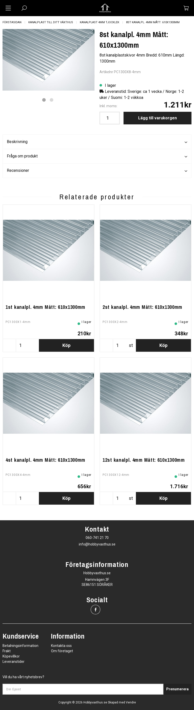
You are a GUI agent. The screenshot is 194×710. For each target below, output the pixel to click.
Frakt (7, 651)
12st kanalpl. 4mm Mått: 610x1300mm (144, 459)
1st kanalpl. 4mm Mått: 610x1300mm (45, 307)
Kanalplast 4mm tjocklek (99, 22)
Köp (66, 345)
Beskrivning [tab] (97, 142)
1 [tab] (44, 100)
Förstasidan (12, 22)
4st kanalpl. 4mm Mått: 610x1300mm (45, 459)
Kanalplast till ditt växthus (50, 22)
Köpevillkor (11, 656)
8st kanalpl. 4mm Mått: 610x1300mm (153, 22)
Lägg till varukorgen (157, 118)
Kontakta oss (61, 646)
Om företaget (62, 651)
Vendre (131, 702)
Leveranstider (14, 662)
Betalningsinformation (20, 646)
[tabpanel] (48, 60)
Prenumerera (177, 689)
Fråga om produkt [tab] (97, 156)
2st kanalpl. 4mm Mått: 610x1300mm (142, 307)
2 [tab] (51, 100)
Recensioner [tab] (97, 171)
